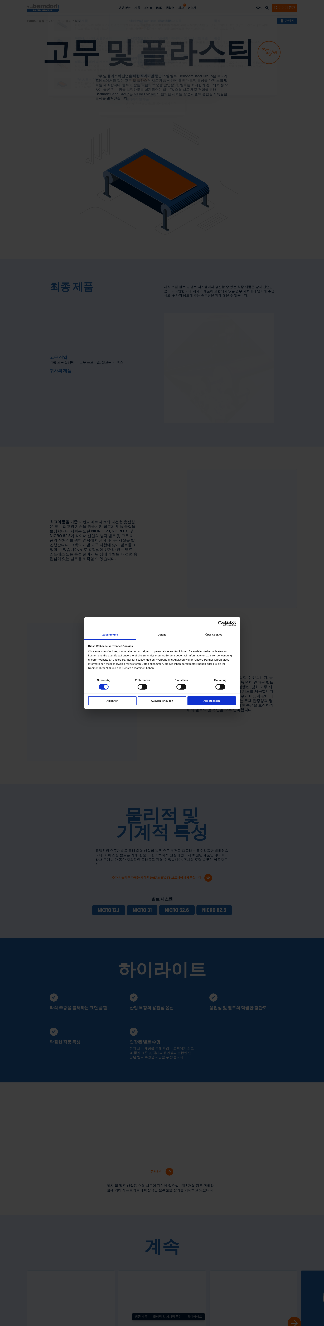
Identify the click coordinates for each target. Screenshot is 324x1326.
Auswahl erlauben (162, 700)
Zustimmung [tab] (110, 634)
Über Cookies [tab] (213, 634)
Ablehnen (112, 700)
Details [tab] (162, 634)
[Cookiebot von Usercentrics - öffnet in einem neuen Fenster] (221, 623)
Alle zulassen (211, 700)
